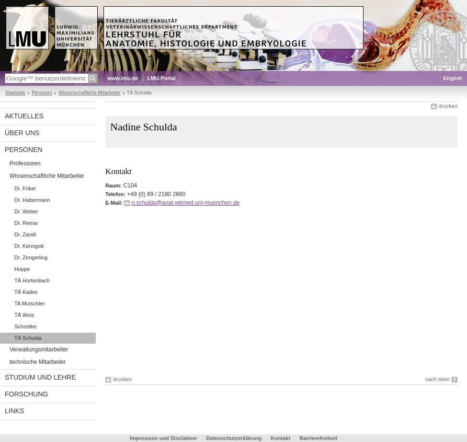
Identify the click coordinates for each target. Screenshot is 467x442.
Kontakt (280, 438)
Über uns (22, 133)
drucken (448, 106)
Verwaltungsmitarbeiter (39, 349)
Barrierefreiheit (318, 438)
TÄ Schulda (28, 338)
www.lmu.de (122, 78)
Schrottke (25, 326)
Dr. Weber (26, 211)
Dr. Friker (25, 188)
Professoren (25, 163)
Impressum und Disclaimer (163, 438)
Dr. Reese (26, 223)
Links (14, 411)
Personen (42, 92)
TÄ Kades (25, 292)
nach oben (437, 379)
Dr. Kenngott (29, 246)
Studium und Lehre (40, 377)
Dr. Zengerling (30, 257)
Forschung (26, 394)
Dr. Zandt (25, 234)
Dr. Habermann (32, 200)
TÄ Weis (24, 315)
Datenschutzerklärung (234, 438)
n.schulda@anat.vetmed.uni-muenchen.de (185, 202)
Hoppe (22, 269)
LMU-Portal (162, 78)
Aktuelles (24, 116)
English (452, 78)
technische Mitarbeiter (38, 362)
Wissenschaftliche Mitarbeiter (89, 92)
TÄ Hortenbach (32, 280)
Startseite (15, 92)
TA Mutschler (29, 303)
